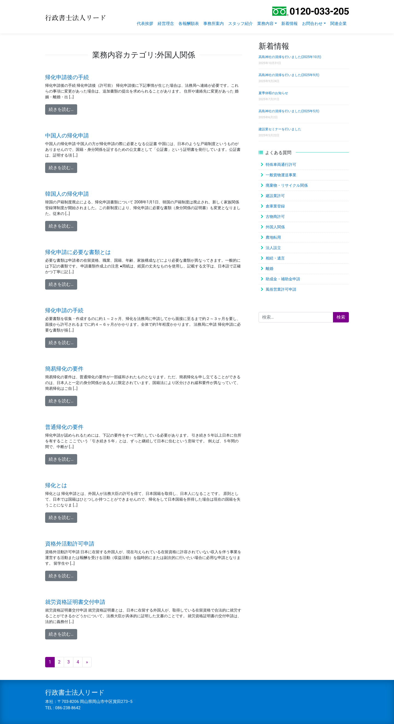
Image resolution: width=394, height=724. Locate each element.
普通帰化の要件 (64, 427)
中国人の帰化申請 (67, 135)
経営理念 (166, 23)
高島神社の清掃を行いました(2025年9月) (289, 75)
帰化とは (56, 485)
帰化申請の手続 (64, 310)
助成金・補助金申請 (283, 279)
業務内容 (265, 23)
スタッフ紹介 (240, 23)
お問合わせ (312, 23)
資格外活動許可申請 (69, 543)
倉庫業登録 (275, 206)
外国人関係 (275, 227)
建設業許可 (275, 196)
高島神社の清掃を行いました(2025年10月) (290, 57)
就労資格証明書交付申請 (75, 602)
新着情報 (289, 23)
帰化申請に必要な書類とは (78, 252)
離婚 (269, 268)
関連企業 (338, 23)
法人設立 (273, 248)
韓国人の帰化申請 (67, 194)
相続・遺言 (275, 258)
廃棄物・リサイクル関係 (287, 185)
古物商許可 (275, 216)
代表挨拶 (145, 23)
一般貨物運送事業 (281, 175)
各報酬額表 (188, 23)
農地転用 (273, 237)
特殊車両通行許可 (281, 164)
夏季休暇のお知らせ (273, 93)
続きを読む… (63, 109)
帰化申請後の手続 (67, 77)
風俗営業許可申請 (281, 289)
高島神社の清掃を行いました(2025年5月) (289, 111)
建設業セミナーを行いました (280, 129)
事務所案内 (213, 23)
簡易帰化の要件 (64, 368)
